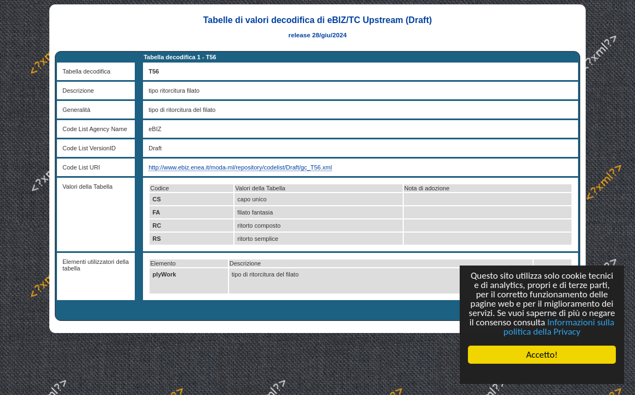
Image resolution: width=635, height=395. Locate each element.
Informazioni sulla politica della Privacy (559, 327)
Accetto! (542, 354)
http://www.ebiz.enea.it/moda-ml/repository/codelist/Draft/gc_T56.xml (239, 167)
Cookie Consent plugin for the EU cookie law (541, 374)
